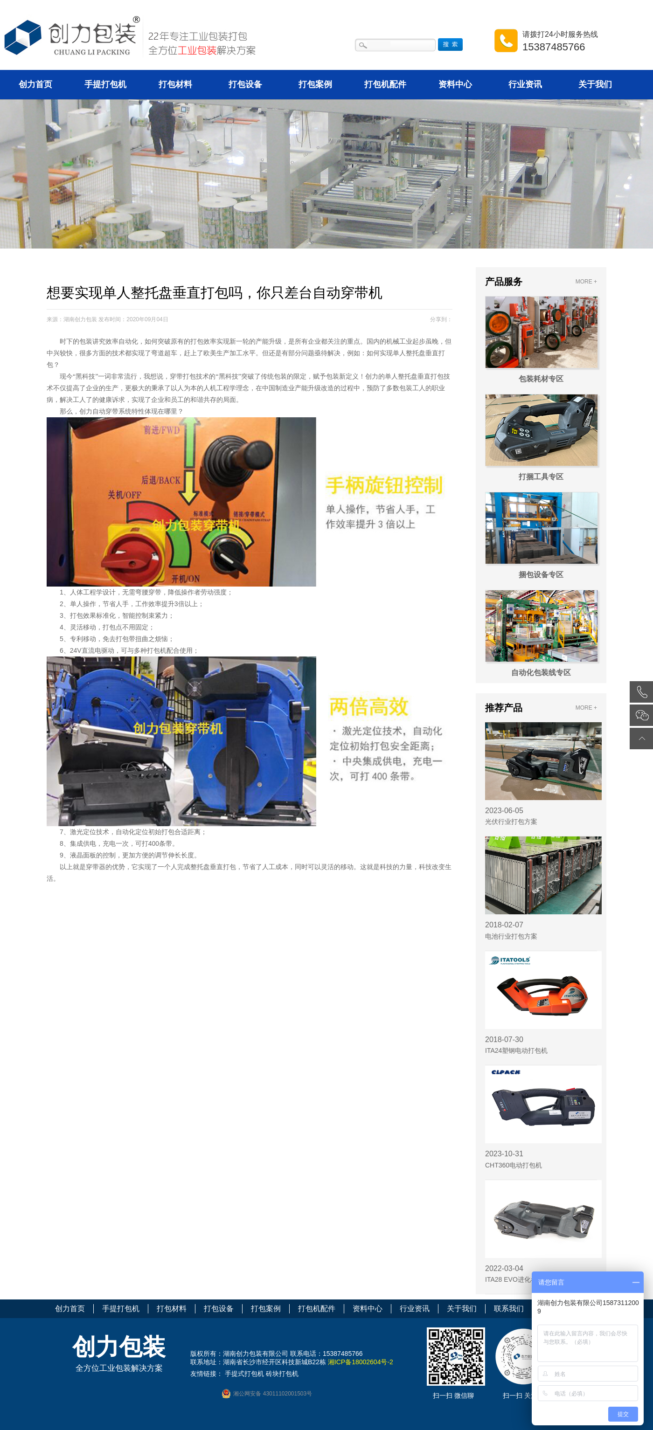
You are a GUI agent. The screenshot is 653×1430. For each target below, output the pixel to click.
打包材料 (175, 84)
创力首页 (35, 84)
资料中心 (455, 84)
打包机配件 (385, 84)
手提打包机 (105, 84)
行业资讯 (525, 84)
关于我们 (595, 84)
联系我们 (509, 1309)
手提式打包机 (244, 1373)
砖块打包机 (282, 1373)
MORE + (586, 281)
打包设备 (245, 84)
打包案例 (315, 84)
